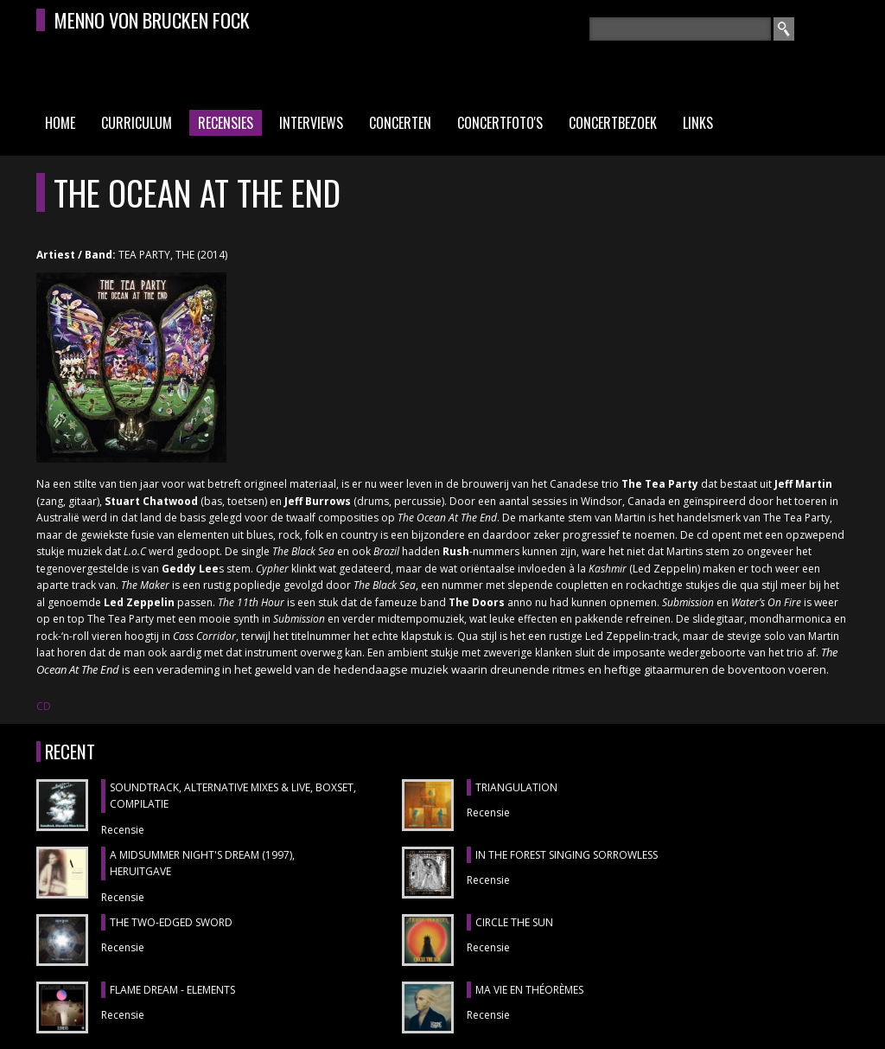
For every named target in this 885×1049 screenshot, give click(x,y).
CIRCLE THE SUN (514, 922)
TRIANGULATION (516, 787)
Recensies (225, 122)
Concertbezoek (613, 122)
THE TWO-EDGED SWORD (171, 922)
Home (60, 122)
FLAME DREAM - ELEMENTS (172, 989)
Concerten (400, 122)
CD (43, 706)
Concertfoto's (500, 122)
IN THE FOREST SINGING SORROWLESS (566, 855)
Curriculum (136, 122)
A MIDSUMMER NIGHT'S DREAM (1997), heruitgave (202, 863)
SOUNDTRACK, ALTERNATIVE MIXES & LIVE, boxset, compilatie (233, 796)
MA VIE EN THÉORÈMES (529, 989)
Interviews (311, 122)
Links (698, 122)
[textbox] (680, 29)
